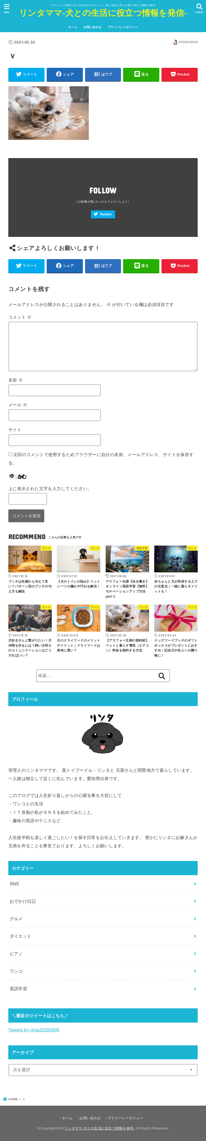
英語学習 (18, 988)
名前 (15, 380)
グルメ (16, 918)
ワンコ (16, 971)
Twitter (106, 214)
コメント (20, 317)
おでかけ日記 (23, 901)
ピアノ (16, 953)
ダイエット (21, 936)
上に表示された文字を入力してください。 (50, 488)
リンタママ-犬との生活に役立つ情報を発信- (103, 13)
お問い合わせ (92, 27)
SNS (14, 883)
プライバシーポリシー (123, 27)
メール (17, 404)
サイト (14, 429)
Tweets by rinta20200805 (34, 1029)
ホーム (72, 27)
